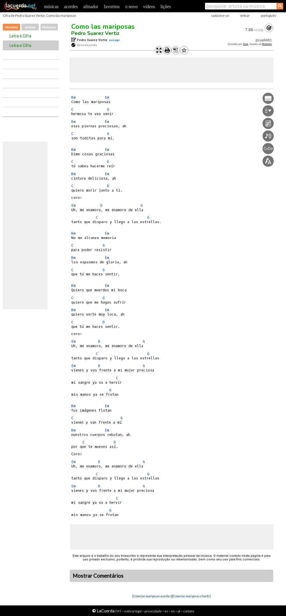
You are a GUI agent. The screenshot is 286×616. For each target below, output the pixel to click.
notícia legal (133, 611)
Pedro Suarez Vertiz (95, 33)
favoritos (112, 6)
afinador (90, 6)
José (245, 44)
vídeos (149, 6)
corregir (114, 40)
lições (165, 6)
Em (107, 97)
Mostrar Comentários (98, 576)
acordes (71, 6)
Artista (30, 27)
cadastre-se (220, 15)
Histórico (49, 27)
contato (188, 611)
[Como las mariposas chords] (191, 596)
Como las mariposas (103, 26)
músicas (51, 6)
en (173, 611)
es (166, 611)
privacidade (153, 611)
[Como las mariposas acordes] (152, 596)
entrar (245, 15)
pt (179, 611)
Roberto (267, 44)
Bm (73, 97)
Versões (11, 27)
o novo (131, 6)
